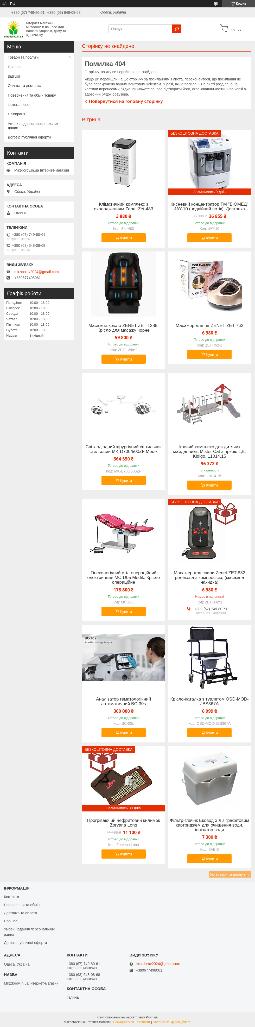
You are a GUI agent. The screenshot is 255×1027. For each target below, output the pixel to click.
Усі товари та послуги (228, 874)
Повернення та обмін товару (32, 95)
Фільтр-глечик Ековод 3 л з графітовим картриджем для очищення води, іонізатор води (209, 825)
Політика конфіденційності (172, 1022)
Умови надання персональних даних (33, 126)
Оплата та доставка (24, 86)
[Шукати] (176, 28)
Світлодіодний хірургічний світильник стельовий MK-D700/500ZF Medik (124, 449)
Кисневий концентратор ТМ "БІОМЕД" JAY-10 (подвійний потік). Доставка (209, 206)
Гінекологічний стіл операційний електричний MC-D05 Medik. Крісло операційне (123, 578)
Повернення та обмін (22, 905)
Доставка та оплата (20, 913)
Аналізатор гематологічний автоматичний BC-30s (123, 701)
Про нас (14, 67)
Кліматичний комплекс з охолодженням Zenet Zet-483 (123, 206)
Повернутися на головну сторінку (126, 101)
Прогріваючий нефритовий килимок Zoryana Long (123, 823)
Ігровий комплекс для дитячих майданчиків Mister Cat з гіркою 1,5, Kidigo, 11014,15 (209, 452)
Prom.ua (152, 1017)
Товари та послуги (23, 57)
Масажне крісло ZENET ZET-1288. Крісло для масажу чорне (123, 328)
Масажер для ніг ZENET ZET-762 (209, 325)
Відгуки (14, 76)
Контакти (11, 897)
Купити (126, 238)
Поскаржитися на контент (131, 1022)
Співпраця (16, 114)
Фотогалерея (19, 105)
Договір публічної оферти (29, 137)
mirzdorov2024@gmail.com (36, 272)
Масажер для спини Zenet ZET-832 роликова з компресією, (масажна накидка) (209, 578)
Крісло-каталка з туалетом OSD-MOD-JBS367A (209, 701)
